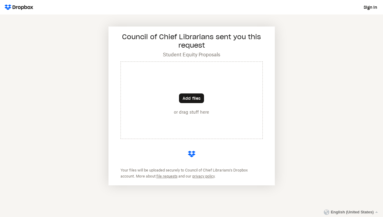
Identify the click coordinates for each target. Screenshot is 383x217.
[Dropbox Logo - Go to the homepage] (18, 7)
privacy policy (203, 176)
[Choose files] (191, 98)
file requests (166, 176)
